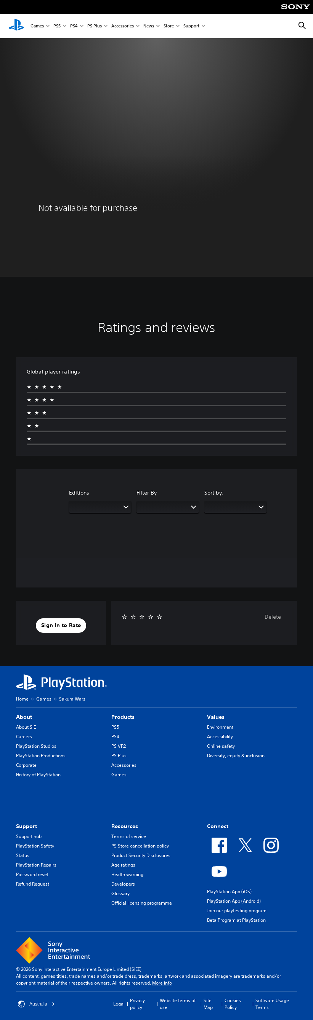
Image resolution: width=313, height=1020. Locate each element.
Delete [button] (273, 616)
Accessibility (220, 736)
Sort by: (214, 492)
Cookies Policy (233, 1003)
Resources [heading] (124, 826)
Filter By (146, 492)
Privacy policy (137, 1003)
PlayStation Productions (41, 755)
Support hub (29, 836)
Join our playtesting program (236, 910)
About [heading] (24, 717)
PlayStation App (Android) (234, 901)
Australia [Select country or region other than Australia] (36, 1004)
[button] (61, 625)
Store (169, 26)
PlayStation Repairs (36, 865)
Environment (220, 727)
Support (191, 26)
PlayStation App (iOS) (229, 891)
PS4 (74, 26)
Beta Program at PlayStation (236, 920)
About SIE (26, 727)
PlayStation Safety (35, 846)
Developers (123, 884)
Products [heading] (123, 717)
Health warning (127, 874)
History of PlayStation (38, 774)
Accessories (122, 26)
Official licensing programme (141, 903)
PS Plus (94, 26)
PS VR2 (118, 746)
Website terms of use (178, 1003)
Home (22, 699)
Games (37, 26)
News (148, 26)
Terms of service (128, 836)
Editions (79, 492)
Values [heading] (216, 717)
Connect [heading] (217, 826)
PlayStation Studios (36, 746)
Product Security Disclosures (140, 855)
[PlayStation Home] (16, 26)
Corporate (26, 765)
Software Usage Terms (272, 1003)
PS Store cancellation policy (140, 846)
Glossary (120, 893)
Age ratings (123, 865)
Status (22, 855)
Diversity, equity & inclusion (236, 755)
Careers (24, 736)
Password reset (32, 874)
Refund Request (32, 884)
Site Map (208, 1003)
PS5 (57, 26)
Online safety (221, 746)
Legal (119, 1004)
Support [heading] (26, 826)
